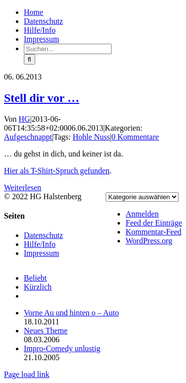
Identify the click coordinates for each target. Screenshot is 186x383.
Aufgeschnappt (28, 137)
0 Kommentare (135, 137)
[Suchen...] (68, 49)
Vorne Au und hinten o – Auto (71, 312)
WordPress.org (148, 240)
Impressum (41, 253)
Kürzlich (38, 287)
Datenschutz (43, 235)
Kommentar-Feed (153, 232)
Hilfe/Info (40, 244)
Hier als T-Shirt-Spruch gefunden (57, 170)
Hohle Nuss (91, 137)
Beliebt (35, 278)
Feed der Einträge (153, 223)
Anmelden (142, 214)
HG (24, 119)
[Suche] (29, 59)
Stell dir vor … (41, 97)
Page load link (27, 374)
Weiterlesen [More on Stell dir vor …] (22, 187)
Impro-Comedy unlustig (62, 348)
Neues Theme (45, 330)
